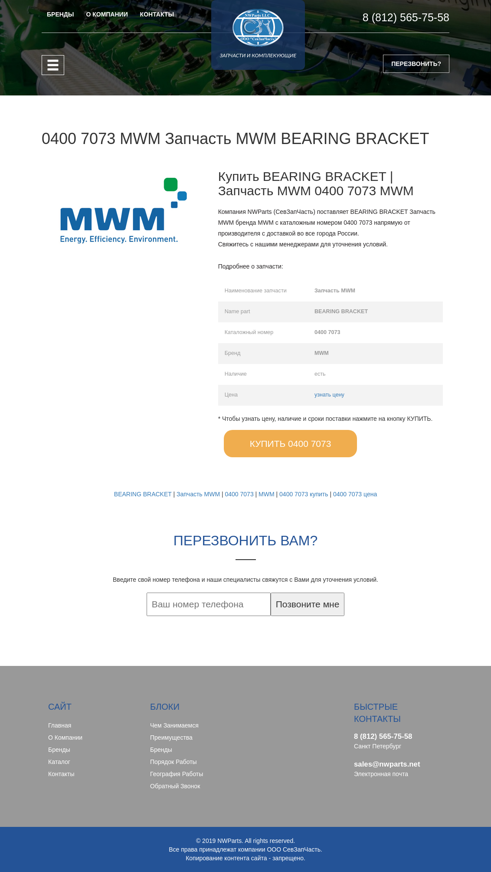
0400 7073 (239, 494)
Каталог (59, 761)
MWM (267, 494)
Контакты (61, 773)
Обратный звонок (175, 786)
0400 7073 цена (355, 494)
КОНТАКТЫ (157, 14)
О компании (65, 737)
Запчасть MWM (198, 494)
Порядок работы (173, 761)
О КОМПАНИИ (107, 14)
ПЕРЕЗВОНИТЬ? (416, 63)
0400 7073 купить (303, 494)
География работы (176, 773)
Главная (59, 725)
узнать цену (329, 395)
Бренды (59, 749)
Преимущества (171, 737)
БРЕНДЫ (60, 14)
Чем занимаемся (174, 725)
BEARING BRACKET (143, 494)
